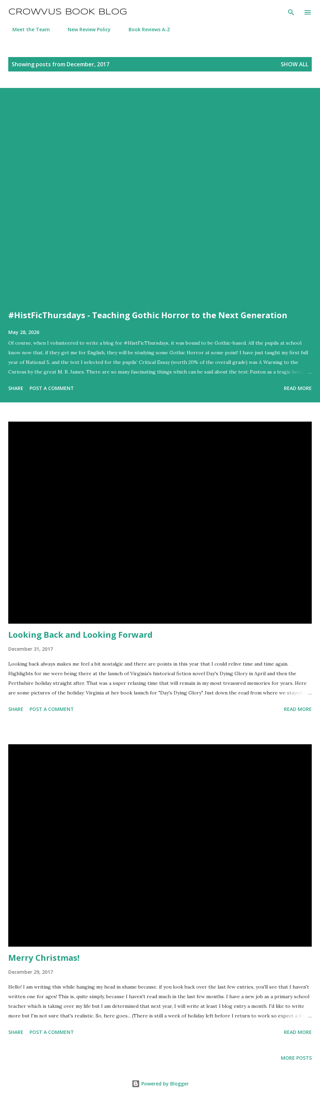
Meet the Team (27, 29)
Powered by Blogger (160, 1083)
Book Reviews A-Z (145, 29)
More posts (296, 1058)
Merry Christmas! (43, 957)
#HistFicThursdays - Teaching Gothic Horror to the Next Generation (147, 315)
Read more (298, 388)
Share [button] (15, 388)
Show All (294, 64)
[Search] (291, 12)
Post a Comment (52, 388)
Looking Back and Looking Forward (80, 634)
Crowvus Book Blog (67, 12)
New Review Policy (85, 29)
